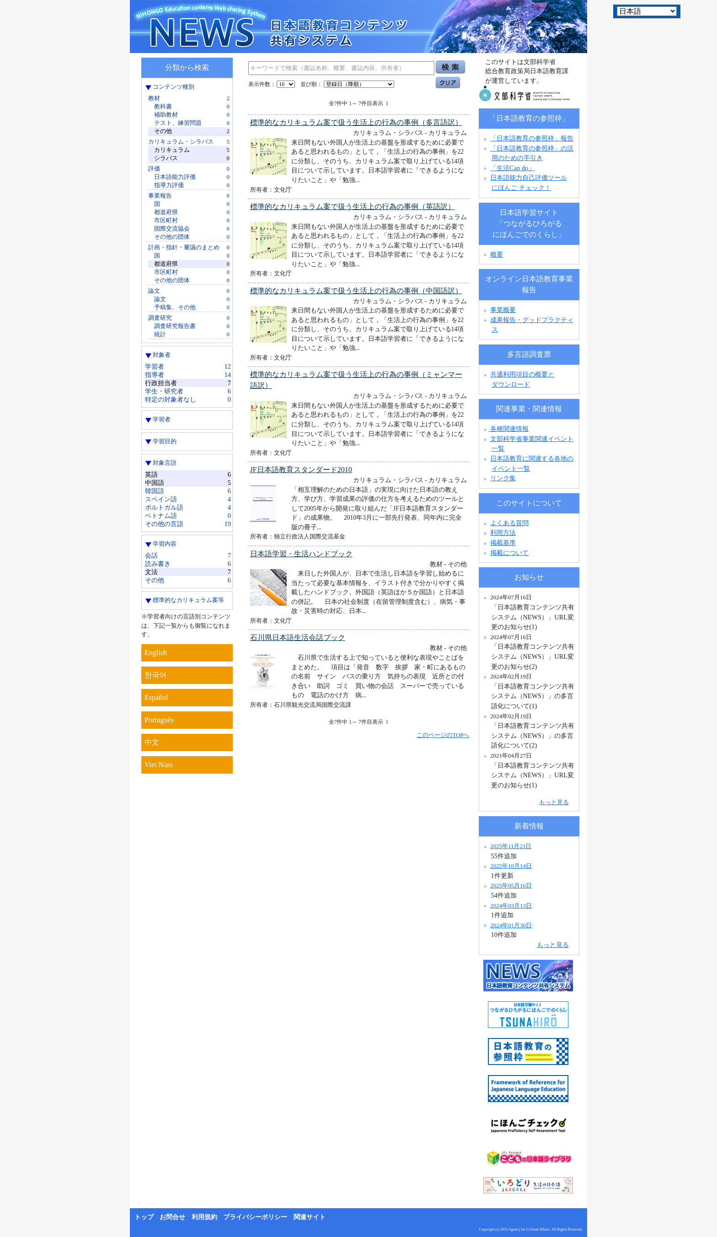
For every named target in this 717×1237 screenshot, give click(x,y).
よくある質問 (509, 523)
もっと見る (554, 802)
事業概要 (503, 309)
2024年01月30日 (511, 925)
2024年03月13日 (511, 905)
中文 (151, 742)
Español (156, 697)
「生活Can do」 (512, 168)
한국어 (155, 675)
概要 (496, 254)
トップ (144, 1217)
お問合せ (172, 1217)
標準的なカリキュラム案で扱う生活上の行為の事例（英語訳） (352, 206)
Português (159, 720)
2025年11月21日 (510, 846)
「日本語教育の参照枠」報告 (531, 138)
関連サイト (310, 1217)
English (155, 652)
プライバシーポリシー (255, 1217)
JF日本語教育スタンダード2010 (301, 469)
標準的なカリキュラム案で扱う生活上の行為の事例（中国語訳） (356, 291)
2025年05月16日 (511, 885)
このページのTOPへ (443, 734)
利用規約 (204, 1217)
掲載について (509, 552)
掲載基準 (503, 542)
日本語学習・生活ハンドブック (301, 554)
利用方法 (503, 532)
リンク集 (503, 478)
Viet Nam (158, 765)
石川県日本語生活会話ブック (297, 637)
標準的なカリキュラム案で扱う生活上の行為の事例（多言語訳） (356, 122)
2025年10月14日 (511, 865)
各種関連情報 (505, 428)
